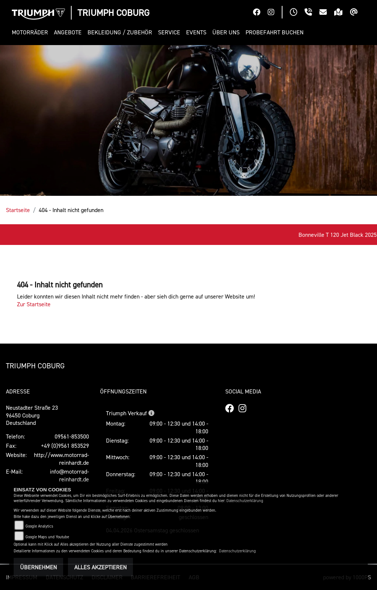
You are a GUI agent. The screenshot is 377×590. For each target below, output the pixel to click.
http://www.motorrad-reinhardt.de (61, 458)
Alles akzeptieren (100, 567)
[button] (31, 32)
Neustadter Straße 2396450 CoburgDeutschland (32, 415)
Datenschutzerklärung (244, 500)
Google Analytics (39, 526)
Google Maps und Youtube (47, 537)
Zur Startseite (34, 304)
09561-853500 (72, 436)
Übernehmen (38, 567)
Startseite (18, 210)
